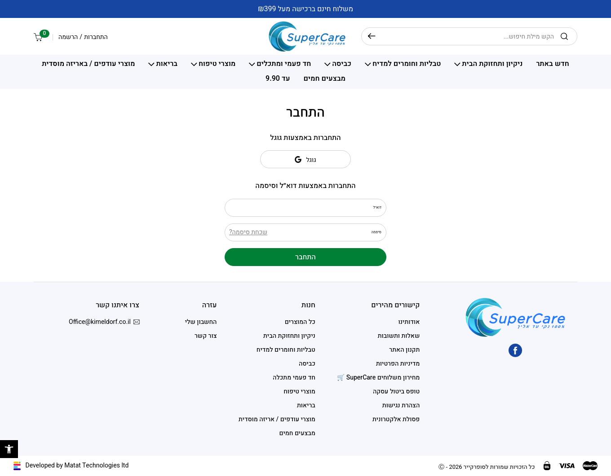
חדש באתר (552, 64)
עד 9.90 (278, 79)
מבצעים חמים (324, 79)
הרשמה (68, 37)
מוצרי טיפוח (217, 64)
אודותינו (409, 322)
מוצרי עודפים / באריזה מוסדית (88, 64)
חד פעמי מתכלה (294, 377)
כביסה (341, 64)
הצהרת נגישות (401, 405)
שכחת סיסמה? (248, 232)
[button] (9, 449)
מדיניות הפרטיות (398, 363)
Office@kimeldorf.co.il (104, 322)
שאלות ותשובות (399, 336)
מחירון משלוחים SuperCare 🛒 (378, 377)
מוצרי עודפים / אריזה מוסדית (277, 419)
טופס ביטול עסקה (396, 391)
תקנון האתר (404, 349)
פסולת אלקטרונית (396, 419)
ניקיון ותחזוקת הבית (492, 64)
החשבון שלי (201, 322)
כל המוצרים (300, 322)
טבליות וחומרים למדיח (406, 64)
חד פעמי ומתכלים (284, 64)
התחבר (305, 257)
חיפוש (371, 36)
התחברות (96, 37)
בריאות (166, 64)
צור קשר (206, 336)
